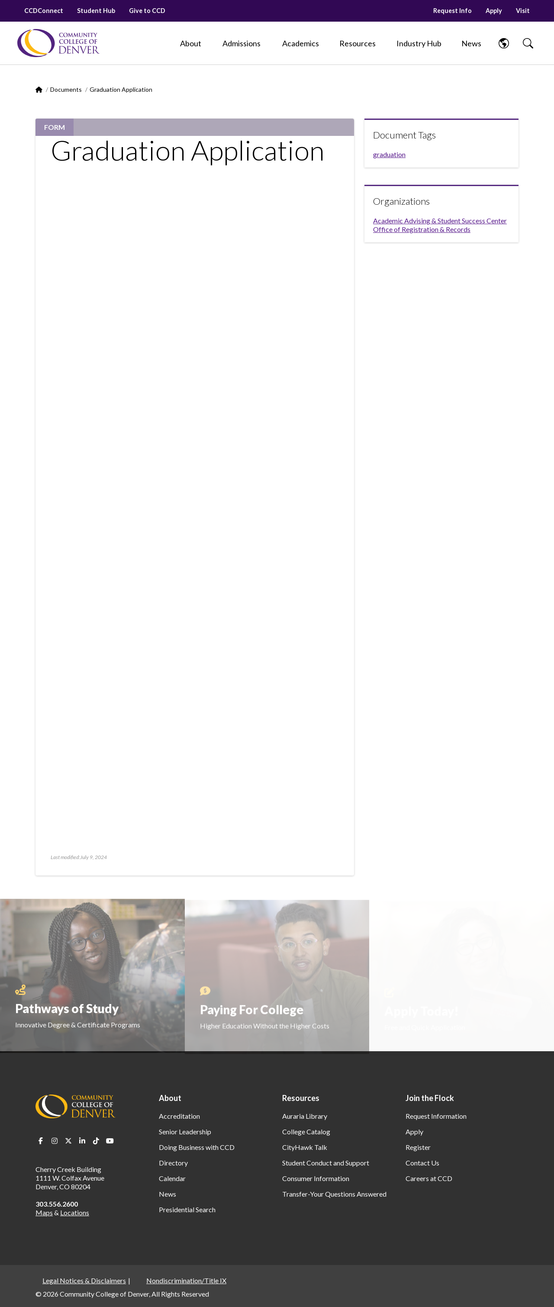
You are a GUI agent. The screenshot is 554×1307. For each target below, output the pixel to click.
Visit (523, 10)
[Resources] (357, 43)
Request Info (452, 10)
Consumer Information (315, 1178)
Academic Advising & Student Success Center (440, 220)
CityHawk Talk (304, 1147)
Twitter (68, 1141)
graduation (389, 154)
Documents (66, 89)
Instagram (54, 1141)
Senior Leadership (185, 1131)
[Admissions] (241, 43)
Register (418, 1147)
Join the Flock (430, 1098)
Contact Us (422, 1163)
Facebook (40, 1141)
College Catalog (306, 1131)
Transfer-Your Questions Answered (334, 1194)
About (170, 1098)
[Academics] (300, 43)
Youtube (110, 1141)
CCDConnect (43, 10)
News (167, 1194)
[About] (190, 43)
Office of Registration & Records (421, 229)
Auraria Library (304, 1116)
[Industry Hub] (419, 43)
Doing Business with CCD (197, 1147)
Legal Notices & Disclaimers (84, 1280)
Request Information (436, 1116)
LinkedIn (82, 1141)
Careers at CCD (429, 1178)
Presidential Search (187, 1209)
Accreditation (179, 1116)
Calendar (172, 1178)
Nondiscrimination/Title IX (186, 1280)
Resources (300, 1098)
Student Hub (96, 10)
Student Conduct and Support (325, 1163)
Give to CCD (147, 10)
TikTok (96, 1141)
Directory (173, 1163)
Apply (494, 10)
